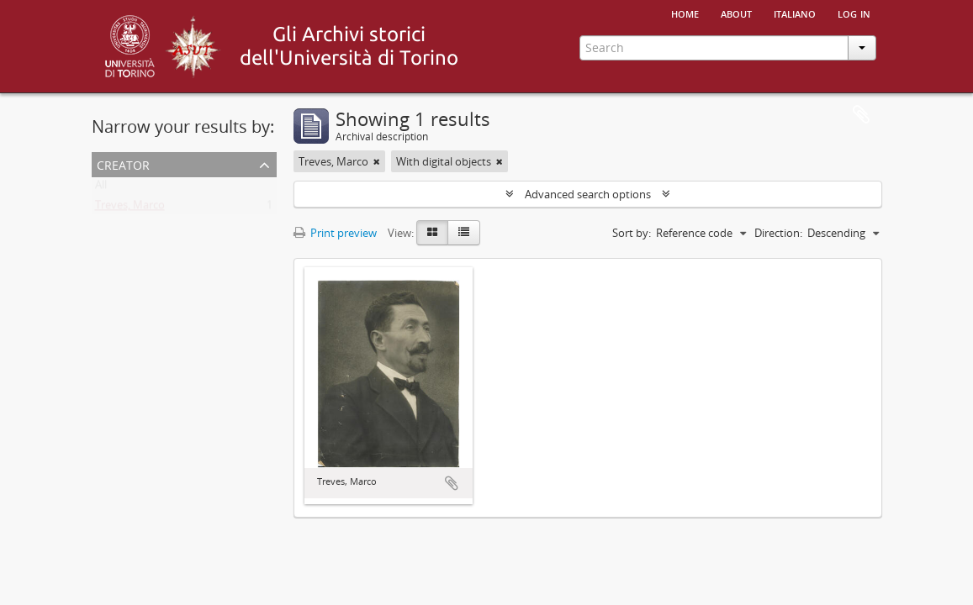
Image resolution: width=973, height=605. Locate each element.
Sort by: (631, 232)
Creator (123, 163)
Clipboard (861, 115)
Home (685, 12)
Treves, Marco (130, 208)
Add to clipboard (451, 483)
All (101, 188)
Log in (854, 12)
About (736, 12)
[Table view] (463, 232)
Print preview (335, 232)
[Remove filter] (376, 161)
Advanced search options (587, 194)
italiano (795, 12)
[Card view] (432, 232)
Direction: (778, 232)
